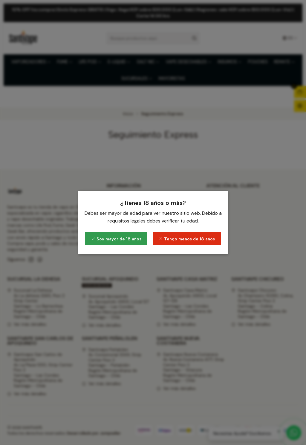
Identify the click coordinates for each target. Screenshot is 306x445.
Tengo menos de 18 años (187, 239)
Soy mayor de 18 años (116, 239)
